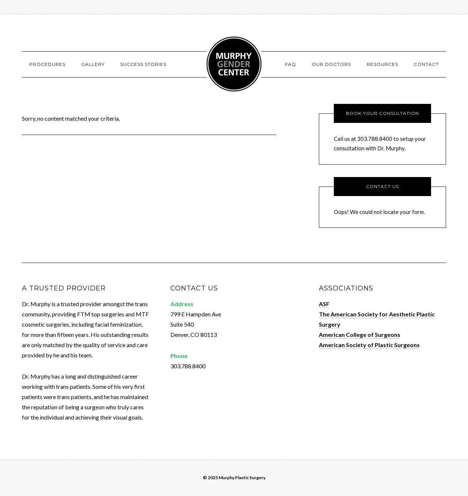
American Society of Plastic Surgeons (369, 344)
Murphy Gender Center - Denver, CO (234, 64)
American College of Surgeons (359, 334)
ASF (324, 303)
